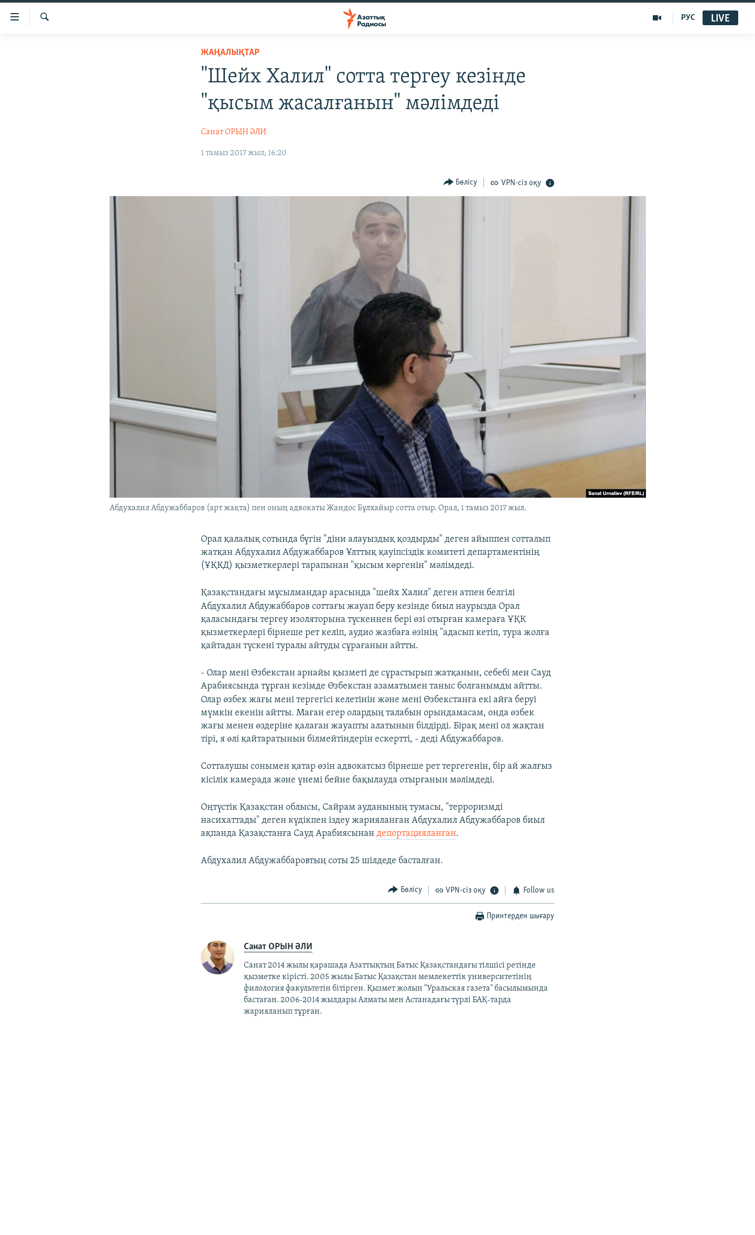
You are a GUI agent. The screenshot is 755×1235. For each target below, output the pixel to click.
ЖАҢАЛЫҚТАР (230, 53)
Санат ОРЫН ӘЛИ (233, 132)
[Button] (461, 182)
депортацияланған (416, 834)
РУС (688, 18)
